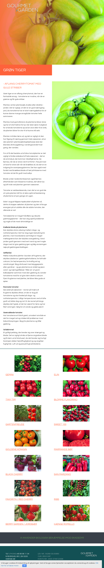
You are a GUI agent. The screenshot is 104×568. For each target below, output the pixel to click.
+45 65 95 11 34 (22, 554)
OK (24, 565)
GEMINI (10, 374)
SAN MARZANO (62, 474)
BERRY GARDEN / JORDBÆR (21, 524)
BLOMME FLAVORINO (65, 399)
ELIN (56, 374)
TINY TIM (11, 399)
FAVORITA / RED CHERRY (19, 499)
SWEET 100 (60, 424)
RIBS (56, 499)
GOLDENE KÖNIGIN (16, 449)
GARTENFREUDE (15, 424)
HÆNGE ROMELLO (64, 524)
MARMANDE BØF (63, 449)
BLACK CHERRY (14, 474)
